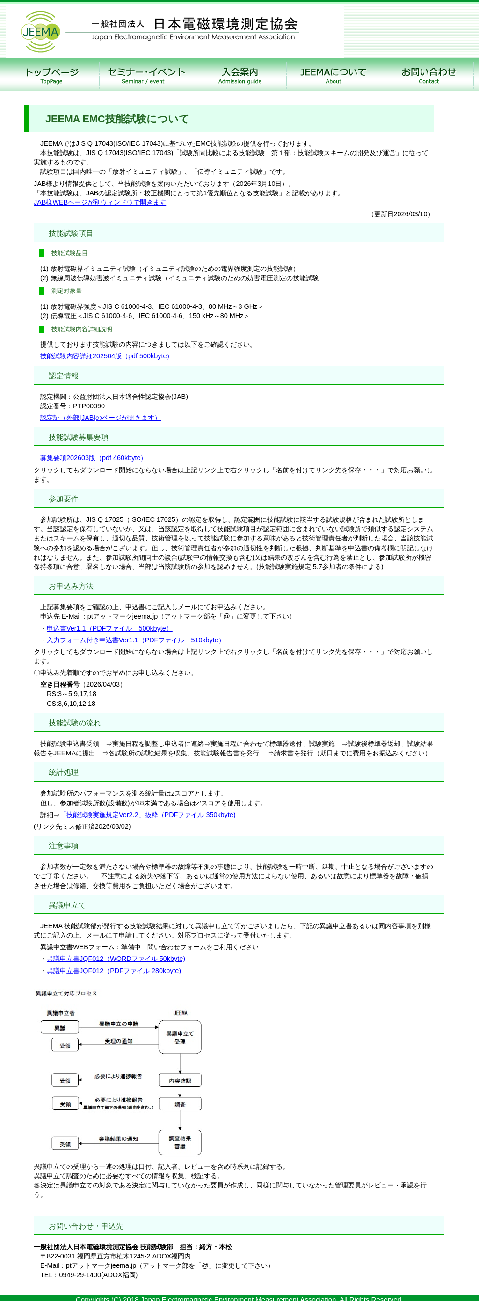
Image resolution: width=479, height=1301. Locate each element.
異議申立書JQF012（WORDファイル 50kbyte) (116, 958)
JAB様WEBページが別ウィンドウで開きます (100, 202)
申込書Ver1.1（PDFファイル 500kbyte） (110, 628)
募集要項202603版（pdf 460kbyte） (93, 458)
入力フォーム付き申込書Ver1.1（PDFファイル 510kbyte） (136, 640)
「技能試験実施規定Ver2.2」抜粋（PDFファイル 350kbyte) (148, 814)
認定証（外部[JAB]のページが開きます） (100, 417)
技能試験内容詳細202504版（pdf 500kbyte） (106, 356)
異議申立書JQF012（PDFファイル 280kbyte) (114, 970)
